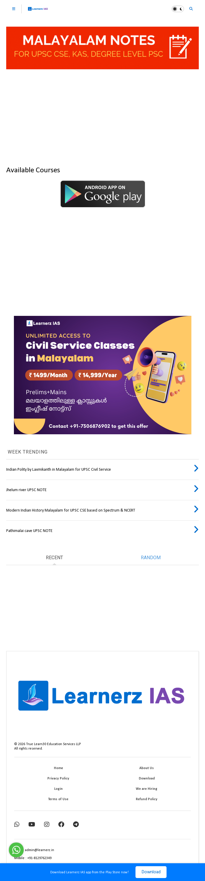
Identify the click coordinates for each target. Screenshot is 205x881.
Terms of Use (58, 799)
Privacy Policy (58, 778)
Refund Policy (146, 799)
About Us (146, 768)
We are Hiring (146, 789)
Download (151, 872)
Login (58, 789)
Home (58, 768)
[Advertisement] (102, 115)
